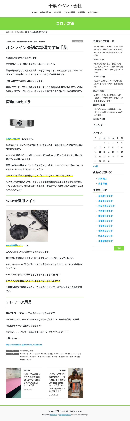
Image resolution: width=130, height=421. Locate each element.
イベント (25, 354)
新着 (31, 351)
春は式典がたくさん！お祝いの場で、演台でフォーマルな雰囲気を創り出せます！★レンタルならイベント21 (108, 68)
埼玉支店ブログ (105, 236)
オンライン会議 (45, 357)
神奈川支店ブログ (106, 206)
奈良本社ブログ (105, 196)
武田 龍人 (102, 179)
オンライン (60, 354)
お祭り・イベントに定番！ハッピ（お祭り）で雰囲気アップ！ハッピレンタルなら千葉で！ (108, 98)
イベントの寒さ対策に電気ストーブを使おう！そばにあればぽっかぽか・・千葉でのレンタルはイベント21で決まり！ (57, 382)
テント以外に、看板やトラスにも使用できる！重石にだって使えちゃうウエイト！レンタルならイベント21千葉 (108, 51)
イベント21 (36, 354)
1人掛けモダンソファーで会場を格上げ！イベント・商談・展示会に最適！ (108, 84)
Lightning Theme (65, 415)
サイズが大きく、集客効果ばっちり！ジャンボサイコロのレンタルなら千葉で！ (108, 112)
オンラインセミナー (29, 357)
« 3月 (95, 166)
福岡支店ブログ (105, 231)
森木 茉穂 (102, 184)
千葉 (55, 357)
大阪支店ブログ (105, 211)
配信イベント (26, 360)
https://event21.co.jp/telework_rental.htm (24, 345)
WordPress (53, 415)
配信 (78, 357)
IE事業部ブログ (105, 241)
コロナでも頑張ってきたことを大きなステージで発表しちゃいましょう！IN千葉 (32, 380)
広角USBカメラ (13, 139)
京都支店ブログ (105, 221)
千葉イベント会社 (67, 357)
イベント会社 (48, 354)
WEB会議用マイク (14, 245)
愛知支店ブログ (105, 216)
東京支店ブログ (105, 201)
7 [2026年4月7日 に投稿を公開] (99, 147)
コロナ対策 (78, 41)
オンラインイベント (74, 354)
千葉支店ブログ (105, 226)
